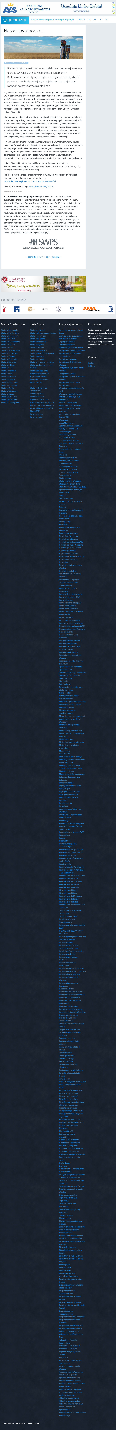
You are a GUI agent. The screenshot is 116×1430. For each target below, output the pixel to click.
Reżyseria (63, 513)
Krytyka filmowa (65, 803)
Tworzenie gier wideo (67, 435)
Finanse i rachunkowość (68, 1096)
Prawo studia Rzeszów (68, 609)
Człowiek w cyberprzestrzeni (70, 1177)
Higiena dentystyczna (67, 1018)
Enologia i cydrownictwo (68, 1125)
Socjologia (63, 495)
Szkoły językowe (37, 394)
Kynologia (63, 800)
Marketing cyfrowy (66, 771)
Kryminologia (64, 820)
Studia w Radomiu (8, 379)
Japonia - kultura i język (68, 916)
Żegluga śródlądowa (67, 342)
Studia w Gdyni (7, 347)
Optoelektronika (65, 670)
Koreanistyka (64, 841)
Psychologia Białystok (68, 559)
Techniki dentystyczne (68, 469)
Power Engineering (66, 617)
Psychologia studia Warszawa (71, 545)
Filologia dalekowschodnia (69, 1119)
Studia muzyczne (37, 347)
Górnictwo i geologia (67, 1038)
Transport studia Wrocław (69, 440)
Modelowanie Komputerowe (70, 704)
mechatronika (64, 754)
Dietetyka (63, 1166)
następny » (56, 257)
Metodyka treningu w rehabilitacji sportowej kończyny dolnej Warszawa (72, 719)
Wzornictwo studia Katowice (70, 394)
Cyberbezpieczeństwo (68, 1195)
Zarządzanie (64, 385)
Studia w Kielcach (8, 356)
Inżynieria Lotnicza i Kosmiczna (71, 968)
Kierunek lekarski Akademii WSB (72, 905)
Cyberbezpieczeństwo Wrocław (72, 1186)
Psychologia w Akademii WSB (71, 542)
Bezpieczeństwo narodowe (70, 1302)
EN (95, 19)
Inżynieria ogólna (65, 942)
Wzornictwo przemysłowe (69, 397)
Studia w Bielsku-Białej (10, 333)
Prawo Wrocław (36, 382)
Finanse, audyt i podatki (68, 1093)
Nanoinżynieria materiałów (69, 696)
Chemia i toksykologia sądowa (71, 1221)
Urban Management (66, 423)
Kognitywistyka (65, 864)
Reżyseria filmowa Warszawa (70, 510)
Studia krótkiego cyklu (39, 371)
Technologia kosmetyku (68, 466)
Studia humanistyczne (38, 342)
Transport (63, 455)
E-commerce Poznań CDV (69, 1143)
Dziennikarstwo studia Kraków (71, 1148)
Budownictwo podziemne (69, 1230)
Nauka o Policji (65, 693)
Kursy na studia (36, 417)
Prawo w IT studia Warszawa (70, 594)
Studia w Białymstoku (9, 330)
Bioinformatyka (65, 1270)
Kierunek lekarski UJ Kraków (70, 881)
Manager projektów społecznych (72, 774)
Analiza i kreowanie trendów (70, 1381)
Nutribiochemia (65, 684)
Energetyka (63, 1128)
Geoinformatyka (65, 1053)
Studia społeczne (37, 356)
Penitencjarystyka (66, 632)
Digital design (64, 1163)
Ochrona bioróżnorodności (69, 675)
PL (89, 19)
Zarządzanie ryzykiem (68, 359)
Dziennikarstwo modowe (69, 1151)
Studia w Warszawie (9, 397)
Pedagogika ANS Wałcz (68, 652)
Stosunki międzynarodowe (69, 484)
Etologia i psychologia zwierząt (71, 1122)
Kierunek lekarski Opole (68, 890)
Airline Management (67, 1407)
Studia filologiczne (37, 339)
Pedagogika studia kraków (69, 641)
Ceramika (62, 1224)
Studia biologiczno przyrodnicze (43, 333)
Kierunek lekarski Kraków (69, 899)
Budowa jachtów (65, 1233)
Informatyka (64, 1003)
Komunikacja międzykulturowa (71, 850)
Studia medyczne (37, 345)
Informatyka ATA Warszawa (70, 1000)
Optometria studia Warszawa (70, 667)
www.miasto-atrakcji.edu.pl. (41, 186)
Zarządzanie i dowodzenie (69, 382)
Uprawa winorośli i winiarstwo (71, 426)
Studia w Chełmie (8, 339)
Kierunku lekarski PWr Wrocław (71, 867)
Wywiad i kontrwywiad (68, 403)
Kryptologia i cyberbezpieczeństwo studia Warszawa (70, 809)
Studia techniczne (37, 359)
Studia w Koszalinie (9, 359)
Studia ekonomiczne (38, 336)
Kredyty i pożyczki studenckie (42, 405)
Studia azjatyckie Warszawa (70, 481)
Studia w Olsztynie (8, 371)
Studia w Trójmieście (9, 391)
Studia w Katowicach (9, 353)
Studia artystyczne (37, 330)
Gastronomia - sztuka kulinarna (71, 1070)
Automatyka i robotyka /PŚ (69, 1346)
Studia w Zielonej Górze (10, 403)
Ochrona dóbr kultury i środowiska (72, 673)
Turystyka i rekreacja (67, 437)
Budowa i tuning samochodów (71, 1236)
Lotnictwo (63, 780)
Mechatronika (64, 751)
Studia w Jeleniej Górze (10, 350)
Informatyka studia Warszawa (71, 992)
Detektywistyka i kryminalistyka (71, 1169)
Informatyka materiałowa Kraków (72, 995)
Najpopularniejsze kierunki (40, 399)
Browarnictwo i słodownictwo (70, 1238)
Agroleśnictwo (64, 1410)
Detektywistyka (65, 1172)
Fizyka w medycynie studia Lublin (72, 1082)
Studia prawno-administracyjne (42, 353)
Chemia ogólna (65, 1218)
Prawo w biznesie (66, 600)
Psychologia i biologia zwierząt (71, 556)
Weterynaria (64, 420)
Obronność (63, 681)
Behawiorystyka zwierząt (69, 1331)
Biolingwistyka (65, 1267)
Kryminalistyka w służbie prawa (71, 823)
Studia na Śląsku (7, 388)
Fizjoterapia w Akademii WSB (70, 1090)
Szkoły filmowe (36, 391)
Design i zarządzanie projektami (72, 1175)
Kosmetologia (64, 835)
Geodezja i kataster (66, 1056)
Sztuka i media (65, 475)
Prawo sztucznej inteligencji (70, 603)
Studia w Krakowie (8, 362)
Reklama (91, 366)
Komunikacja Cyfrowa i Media (70, 852)
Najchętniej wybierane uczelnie (42, 402)
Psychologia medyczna (68, 553)
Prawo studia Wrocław (68, 606)
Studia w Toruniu (7, 394)
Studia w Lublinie (8, 365)
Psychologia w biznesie (68, 539)
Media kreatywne (66, 739)
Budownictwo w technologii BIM (72, 1227)
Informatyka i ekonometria (69, 997)
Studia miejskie (65, 478)
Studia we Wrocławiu (9, 400)
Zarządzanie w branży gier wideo (72, 350)
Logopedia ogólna (66, 783)
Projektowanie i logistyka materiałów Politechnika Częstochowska (69, 583)
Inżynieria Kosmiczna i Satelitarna (72, 971)
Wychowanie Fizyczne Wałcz (70, 405)
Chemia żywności (66, 1215)
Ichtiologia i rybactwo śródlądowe (72, 1012)
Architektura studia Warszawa (71, 1372)
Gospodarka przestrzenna (69, 1029)
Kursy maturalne (36, 414)
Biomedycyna (64, 1265)
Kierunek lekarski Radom (69, 887)
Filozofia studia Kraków (68, 1099)
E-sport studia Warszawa (69, 1140)
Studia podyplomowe (38, 388)
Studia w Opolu (7, 374)
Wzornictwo (64, 400)
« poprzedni (31, 257)
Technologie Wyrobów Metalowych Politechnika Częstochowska (69, 461)
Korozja (62, 838)
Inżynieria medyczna (67, 954)
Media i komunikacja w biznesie (71, 742)
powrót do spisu (43, 257)
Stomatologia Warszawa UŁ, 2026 (72, 487)
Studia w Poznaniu (8, 376)
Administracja (64, 1415)
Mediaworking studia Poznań (70, 731)
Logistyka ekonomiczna (68, 794)
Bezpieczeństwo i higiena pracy (72, 1317)
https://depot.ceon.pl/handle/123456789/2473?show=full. (30, 181)
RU (101, 19)
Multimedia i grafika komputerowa (72, 702)
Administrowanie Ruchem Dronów (72, 1413)
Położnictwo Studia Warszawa (71, 623)
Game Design (64, 1079)
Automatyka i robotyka (68, 1349)
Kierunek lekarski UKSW (68, 879)
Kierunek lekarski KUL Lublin (70, 896)
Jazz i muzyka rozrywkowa (70, 910)
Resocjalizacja (64, 522)
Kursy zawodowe (37, 397)
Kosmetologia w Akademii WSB (71, 832)
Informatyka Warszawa (39, 379)
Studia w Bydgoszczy (9, 336)
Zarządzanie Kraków (67, 374)
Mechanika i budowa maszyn (70, 757)
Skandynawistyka (66, 498)
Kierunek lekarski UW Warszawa (72, 876)
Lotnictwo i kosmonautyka (69, 777)
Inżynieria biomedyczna (68, 983)
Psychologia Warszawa (68, 536)
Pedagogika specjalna (68, 643)
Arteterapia (63, 1357)
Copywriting (64, 1201)
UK (106, 19)
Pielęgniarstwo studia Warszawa (72, 629)
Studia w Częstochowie (10, 342)
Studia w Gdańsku (8, 345)
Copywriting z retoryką (68, 1198)
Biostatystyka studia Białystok (71, 1256)
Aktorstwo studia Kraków (69, 1398)
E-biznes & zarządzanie (68, 1145)
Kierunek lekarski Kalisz (68, 902)
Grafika (62, 1027)
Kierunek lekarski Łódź (68, 893)
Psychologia (64, 562)
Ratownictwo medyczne (68, 533)
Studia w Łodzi (7, 368)
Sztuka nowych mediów (68, 472)
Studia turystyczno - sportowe (42, 362)
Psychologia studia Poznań (70, 548)
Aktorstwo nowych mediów (70, 1401)
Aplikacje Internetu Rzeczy (69, 1378)
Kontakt (82, 19)
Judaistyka (63, 908)
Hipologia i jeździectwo (68, 1015)
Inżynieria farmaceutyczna (69, 974)
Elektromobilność (66, 1131)
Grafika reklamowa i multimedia (71, 1024)
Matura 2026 (35, 411)
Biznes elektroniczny (67, 1247)
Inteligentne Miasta (66, 989)
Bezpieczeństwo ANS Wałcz (70, 1328)
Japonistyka (64, 913)
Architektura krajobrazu (68, 1375)
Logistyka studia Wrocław (69, 791)
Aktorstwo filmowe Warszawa (71, 1404)
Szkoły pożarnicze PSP (39, 374)
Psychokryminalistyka (67, 571)
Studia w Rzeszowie (9, 382)
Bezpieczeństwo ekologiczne (71, 1325)
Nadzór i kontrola (66, 699)
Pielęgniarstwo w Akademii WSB (72, 626)
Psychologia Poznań (38, 376)
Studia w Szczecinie (9, 385)
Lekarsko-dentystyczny (68, 797)
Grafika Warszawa (66, 1021)
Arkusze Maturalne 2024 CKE (41, 408)
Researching (64, 524)
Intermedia (63, 986)
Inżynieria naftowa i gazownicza (71, 951)
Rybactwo (63, 507)
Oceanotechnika (65, 678)
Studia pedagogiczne (38, 350)
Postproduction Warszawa (69, 620)
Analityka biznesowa (67, 1395)
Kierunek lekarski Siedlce (69, 884)
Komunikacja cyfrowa (67, 855)
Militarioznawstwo (66, 707)
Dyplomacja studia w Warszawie (72, 1154)
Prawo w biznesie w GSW (69, 597)
